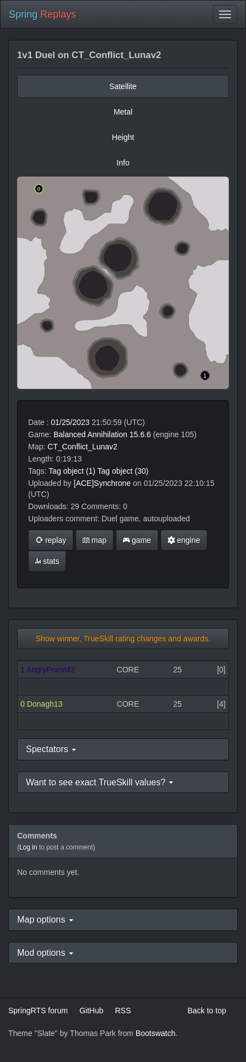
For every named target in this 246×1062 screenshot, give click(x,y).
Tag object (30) (123, 471)
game (137, 540)
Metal (123, 111)
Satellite (123, 86)
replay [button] (50, 540)
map (94, 540)
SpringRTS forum (38, 1010)
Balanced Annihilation (90, 434)
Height (123, 137)
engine (184, 540)
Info (122, 162)
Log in (28, 847)
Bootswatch (155, 1033)
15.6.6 (140, 434)
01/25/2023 (70, 422)
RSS (123, 1010)
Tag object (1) (72, 471)
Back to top (207, 1010)
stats (47, 561)
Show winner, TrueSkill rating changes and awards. (123, 638)
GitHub (91, 1010)
